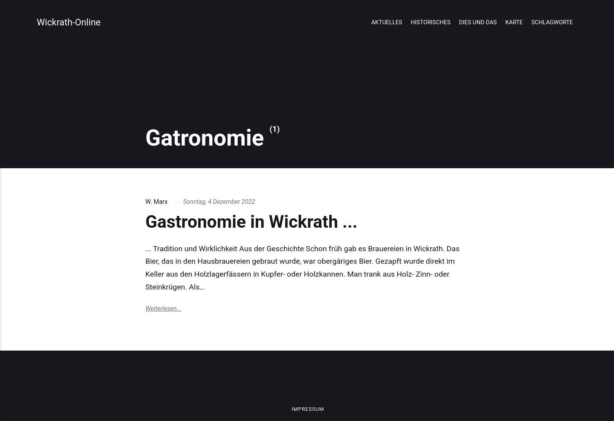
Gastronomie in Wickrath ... (251, 222)
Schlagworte (552, 22)
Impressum (308, 409)
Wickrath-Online (69, 22)
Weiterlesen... (163, 308)
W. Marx (156, 201)
